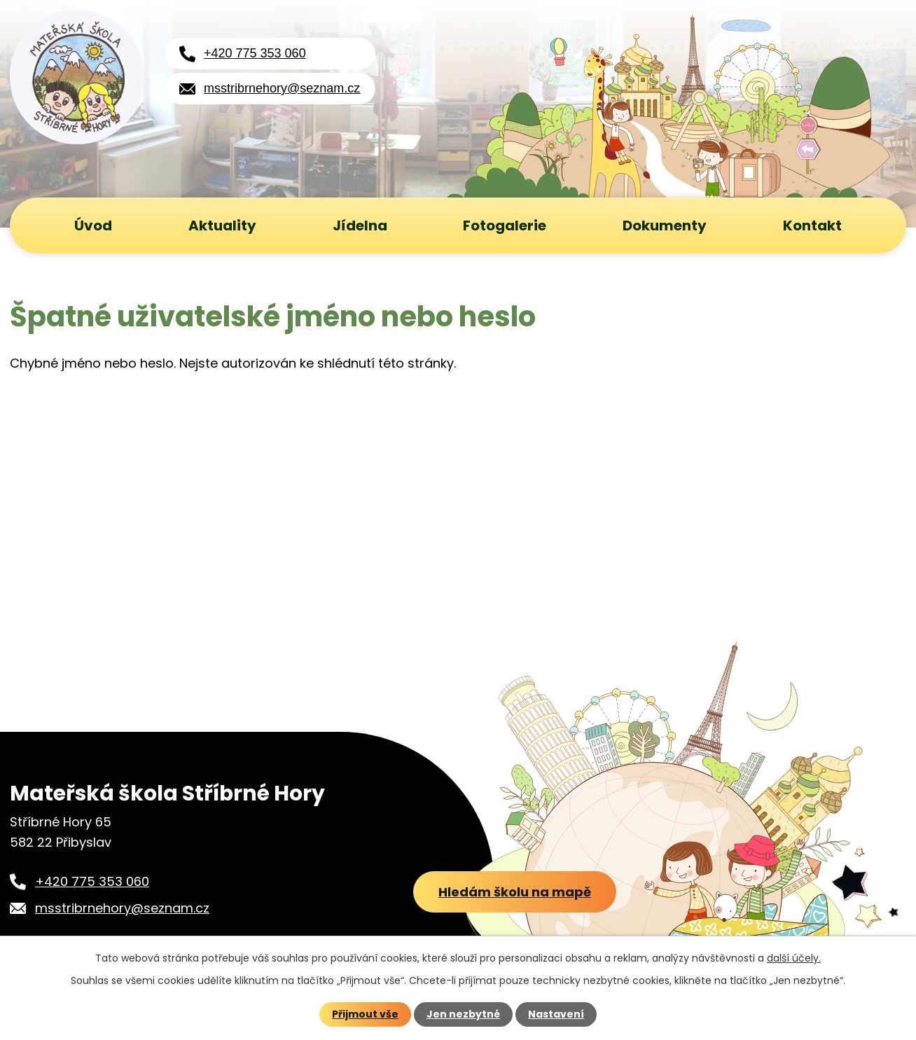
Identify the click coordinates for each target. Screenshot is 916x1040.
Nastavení (556, 1014)
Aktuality (222, 225)
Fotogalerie (504, 225)
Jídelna (360, 225)
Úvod (93, 225)
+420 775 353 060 (255, 53)
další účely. (794, 958)
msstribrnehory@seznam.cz (282, 88)
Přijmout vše (365, 1014)
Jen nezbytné (463, 1014)
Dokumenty (665, 225)
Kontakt (812, 225)
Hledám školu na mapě (514, 892)
